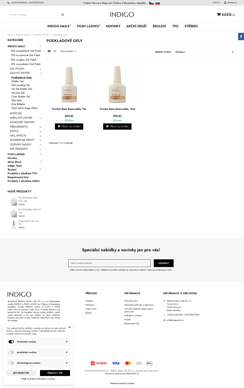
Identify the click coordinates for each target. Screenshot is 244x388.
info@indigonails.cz (175, 320)
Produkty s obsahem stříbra (24, 181)
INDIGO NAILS (58, 26)
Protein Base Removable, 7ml (69, 109)
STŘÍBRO (191, 26)
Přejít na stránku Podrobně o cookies (38, 378)
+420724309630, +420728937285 (27, 2)
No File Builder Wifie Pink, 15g (28, 199)
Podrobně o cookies (132, 315)
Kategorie (15, 40)
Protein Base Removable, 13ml (117, 109)
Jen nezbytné (21, 372)
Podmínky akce (131, 300)
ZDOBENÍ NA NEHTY (22, 140)
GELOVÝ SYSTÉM (20, 73)
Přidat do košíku (69, 126)
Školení (159, 26)
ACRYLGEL (16, 113)
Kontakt (127, 319)
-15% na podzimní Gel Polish (25, 64)
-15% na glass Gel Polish (23, 60)
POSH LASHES (88, 26)
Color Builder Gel (21, 96)
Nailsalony (89, 304)
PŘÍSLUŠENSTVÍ (19, 127)
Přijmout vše (55, 372)
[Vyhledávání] (37, 14)
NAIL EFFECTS (18, 135)
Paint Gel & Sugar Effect (25, 108)
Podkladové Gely (22, 77)
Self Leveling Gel (21, 85)
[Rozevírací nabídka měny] (216, 2)
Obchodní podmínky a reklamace (139, 304)
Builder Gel (17, 81)
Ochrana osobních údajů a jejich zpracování (138, 310)
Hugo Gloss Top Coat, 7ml (29, 222)
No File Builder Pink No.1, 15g (30, 211)
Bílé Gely (16, 100)
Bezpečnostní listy (18, 177)
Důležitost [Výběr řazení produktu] (205, 52)
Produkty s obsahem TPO (22, 173)
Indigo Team (15, 165)
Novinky (113, 26)
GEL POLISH (17, 68)
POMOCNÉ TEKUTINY (22, 122)
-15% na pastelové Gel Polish (25, 51)
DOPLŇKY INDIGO (20, 144)
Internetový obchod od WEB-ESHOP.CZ (122, 373)
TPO (175, 26)
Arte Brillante (18, 104)
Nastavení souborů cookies (122, 383)
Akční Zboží (136, 26)
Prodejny (89, 300)
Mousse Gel (18, 93)
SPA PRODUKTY (19, 149)
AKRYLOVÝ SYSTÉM (21, 118)
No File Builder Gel (22, 89)
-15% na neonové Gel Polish (25, 55)
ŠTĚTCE (14, 131)
